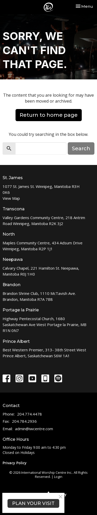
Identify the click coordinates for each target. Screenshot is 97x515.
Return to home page (49, 115)
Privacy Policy (15, 462)
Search (81, 148)
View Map (11, 198)
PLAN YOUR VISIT (33, 503)
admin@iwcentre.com (34, 428)
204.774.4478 (29, 414)
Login (58, 476)
